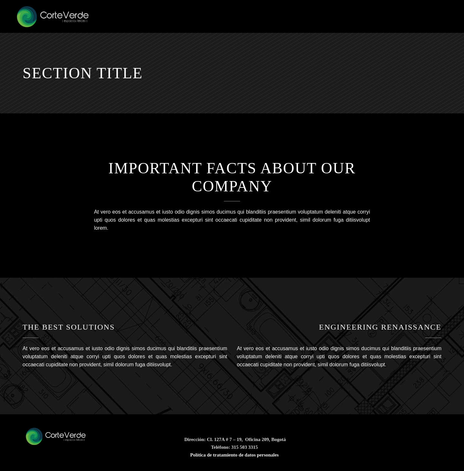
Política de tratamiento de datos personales (234, 454)
